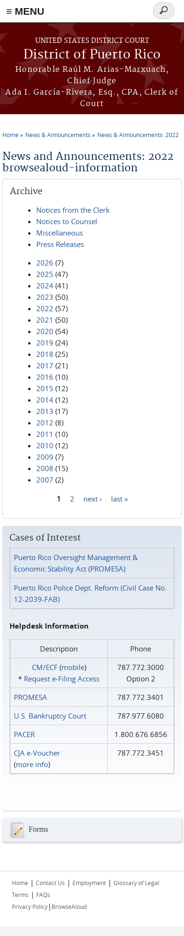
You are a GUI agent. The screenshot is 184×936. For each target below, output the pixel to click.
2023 (44, 297)
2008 (44, 468)
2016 (44, 377)
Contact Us (50, 883)
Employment (89, 883)
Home (10, 134)
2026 (44, 262)
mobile (72, 667)
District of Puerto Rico (92, 55)
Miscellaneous (59, 232)
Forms (27, 829)
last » (119, 498)
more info (32, 764)
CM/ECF (45, 667)
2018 (44, 354)
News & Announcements (58, 134)
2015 (44, 388)
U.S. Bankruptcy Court (50, 715)
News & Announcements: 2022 (138, 134)
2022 (44, 308)
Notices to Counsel (66, 221)
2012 (44, 422)
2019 (44, 342)
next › (92, 498)
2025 (44, 274)
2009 (44, 457)
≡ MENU (25, 11)
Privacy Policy (30, 906)
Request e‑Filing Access (62, 678)
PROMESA (30, 697)
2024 (44, 285)
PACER (24, 734)
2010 (44, 445)
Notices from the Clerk (73, 210)
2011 (44, 434)
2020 (44, 331)
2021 (44, 320)
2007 (44, 479)
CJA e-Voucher (37, 753)
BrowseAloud (69, 906)
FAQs (43, 894)
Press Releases (60, 244)
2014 (44, 399)
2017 (44, 365)
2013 (44, 411)
